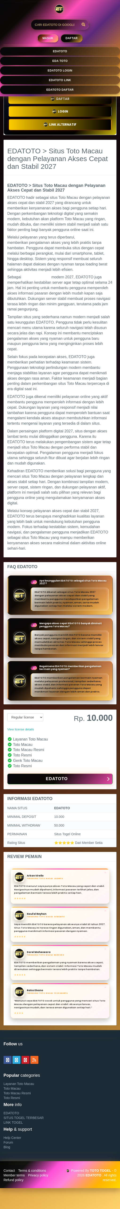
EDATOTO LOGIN (60, 70)
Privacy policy (38, 1175)
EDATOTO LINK (60, 80)
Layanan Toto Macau (19, 1084)
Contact (9, 1170)
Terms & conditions (32, 1170)
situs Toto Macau (36, 277)
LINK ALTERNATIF (60, 124)
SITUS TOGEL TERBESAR (24, 1118)
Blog (7, 1147)
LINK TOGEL (13, 1122)
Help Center (12, 1138)
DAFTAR (60, 99)
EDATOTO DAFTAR (60, 89)
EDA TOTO (60, 61)
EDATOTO (60, 51)
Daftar (72, 38)
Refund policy (14, 1180)
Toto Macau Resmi (17, 1093)
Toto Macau (12, 1088)
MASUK (47, 38)
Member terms (14, 1175)
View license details (20, 729)
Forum (8, 1142)
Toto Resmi (12, 1098)
